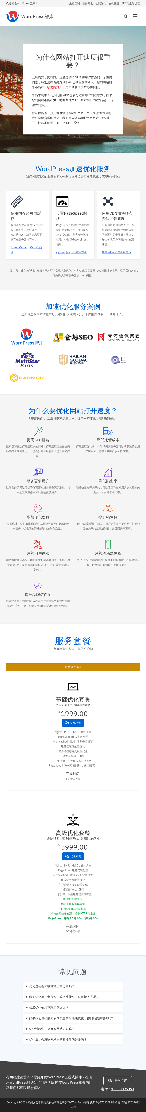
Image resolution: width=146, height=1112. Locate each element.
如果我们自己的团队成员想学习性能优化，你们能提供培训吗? (71, 1018)
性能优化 (100, 3)
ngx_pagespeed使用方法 (71, 252)
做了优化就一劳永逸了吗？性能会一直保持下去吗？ (64, 997)
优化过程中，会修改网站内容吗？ (52, 1029)
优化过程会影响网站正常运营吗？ (52, 986)
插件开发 (87, 3)
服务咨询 (117, 1080)
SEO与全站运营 (131, 3)
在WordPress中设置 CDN (116, 252)
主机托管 (114, 3)
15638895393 (122, 1089)
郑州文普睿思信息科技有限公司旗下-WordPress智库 (59, 1102)
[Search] (125, 16)
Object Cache (19, 247)
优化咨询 (73, 723)
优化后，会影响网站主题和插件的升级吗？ (58, 1039)
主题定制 (74, 3)
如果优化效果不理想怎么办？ (49, 1007)
